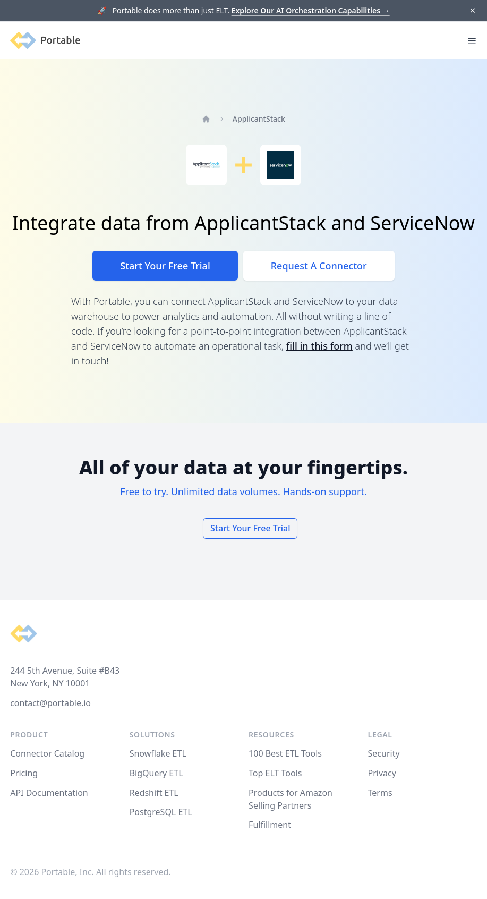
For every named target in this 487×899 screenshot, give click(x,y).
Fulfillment (270, 824)
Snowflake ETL (158, 753)
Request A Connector (319, 265)
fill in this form (319, 346)
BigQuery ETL (156, 773)
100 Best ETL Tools (285, 753)
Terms (380, 793)
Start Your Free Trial (165, 265)
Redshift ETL (154, 793)
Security (384, 753)
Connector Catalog (47, 753)
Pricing (24, 773)
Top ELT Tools (275, 773)
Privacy (382, 773)
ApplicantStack (259, 119)
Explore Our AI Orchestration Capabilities (311, 10)
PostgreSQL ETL (161, 812)
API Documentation (49, 793)
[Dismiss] (472, 11)
